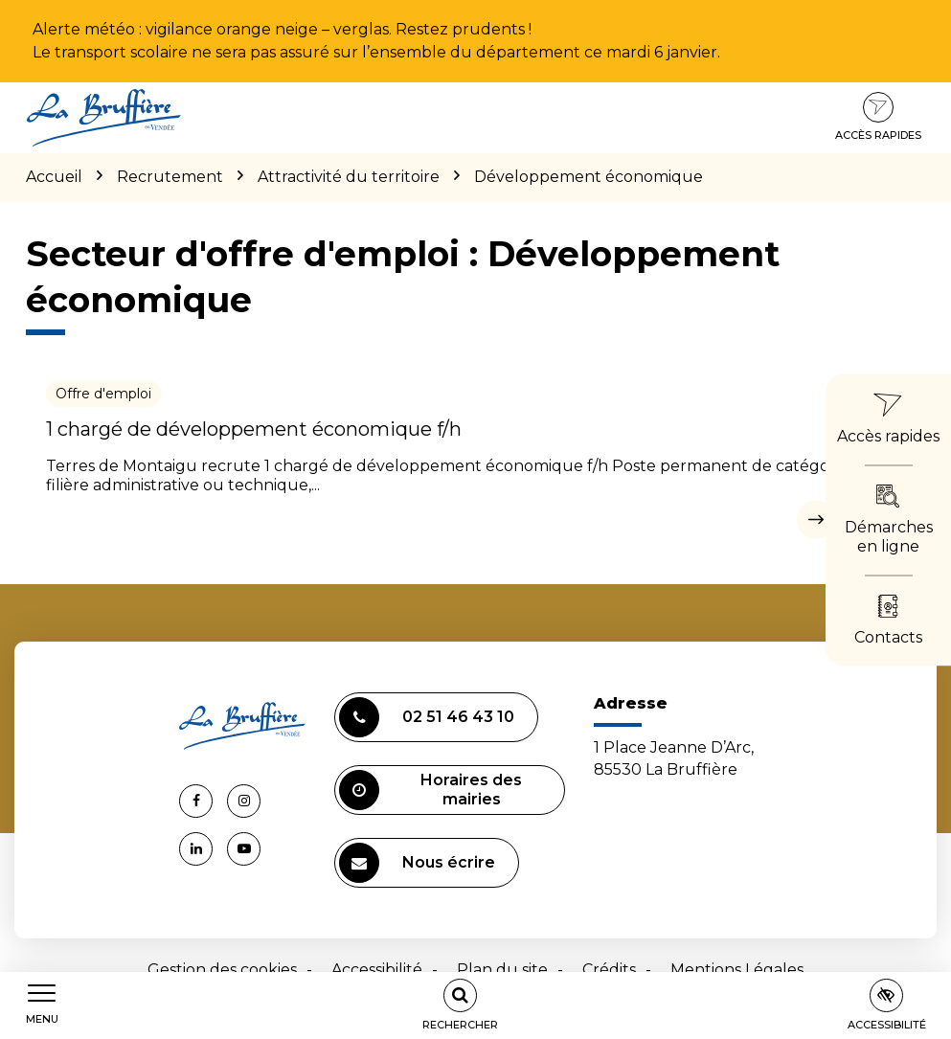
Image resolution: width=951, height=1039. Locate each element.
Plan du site (502, 969)
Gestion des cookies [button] (222, 969)
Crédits (609, 969)
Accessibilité (376, 969)
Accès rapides (878, 117)
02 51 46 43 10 (426, 717)
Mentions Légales (737, 969)
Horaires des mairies (430, 790)
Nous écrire (417, 863)
